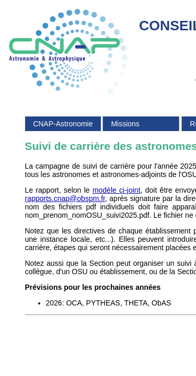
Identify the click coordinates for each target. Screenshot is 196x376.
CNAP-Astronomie (63, 124)
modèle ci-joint (117, 190)
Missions (125, 124)
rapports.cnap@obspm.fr (65, 198)
